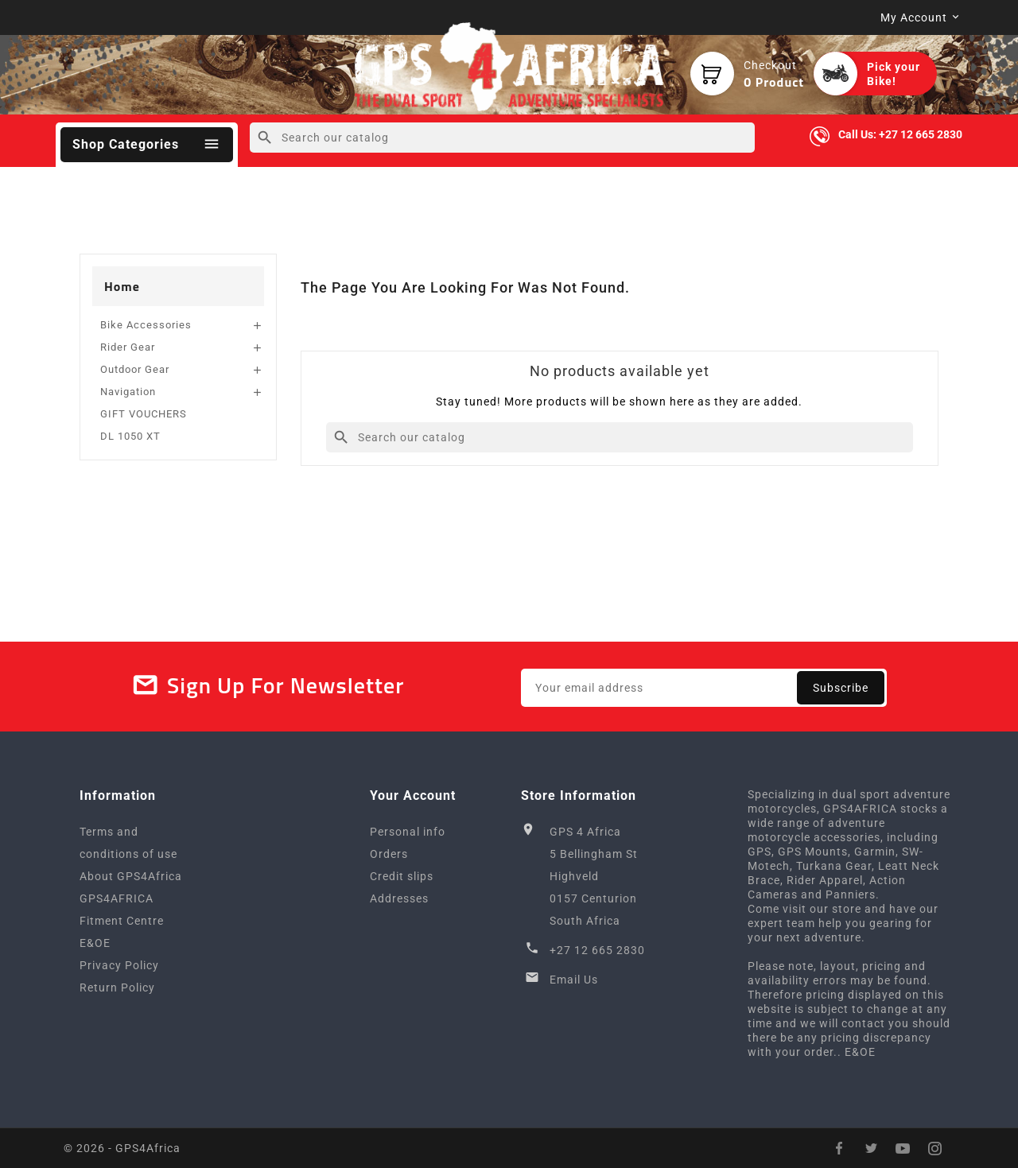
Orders (389, 854)
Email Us (574, 979)
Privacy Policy (119, 965)
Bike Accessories (146, 325)
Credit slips (401, 876)
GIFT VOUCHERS (143, 414)
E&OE (95, 943)
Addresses (399, 898)
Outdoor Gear (134, 369)
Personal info (407, 831)
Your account (413, 795)
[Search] (502, 137)
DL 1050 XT (130, 436)
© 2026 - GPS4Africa (122, 1148)
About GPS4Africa (131, 876)
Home (122, 286)
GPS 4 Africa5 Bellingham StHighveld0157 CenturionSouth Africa (594, 876)
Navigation (128, 392)
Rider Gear (127, 347)
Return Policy (117, 987)
